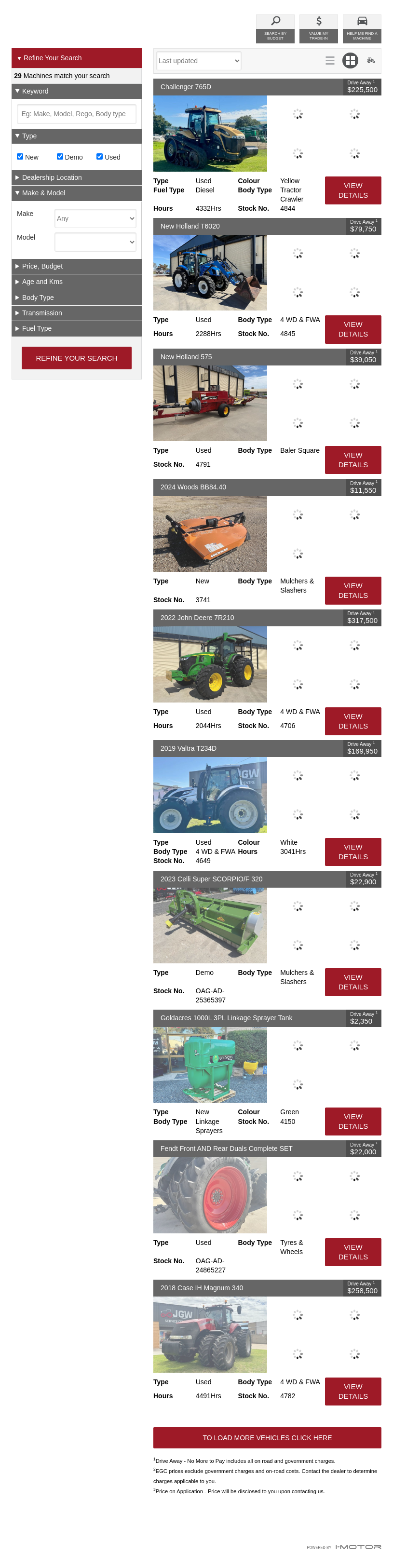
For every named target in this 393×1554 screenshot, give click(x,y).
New (28, 157)
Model (26, 237)
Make (25, 213)
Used (108, 157)
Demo (70, 157)
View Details (353, 190)
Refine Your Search (49, 58)
